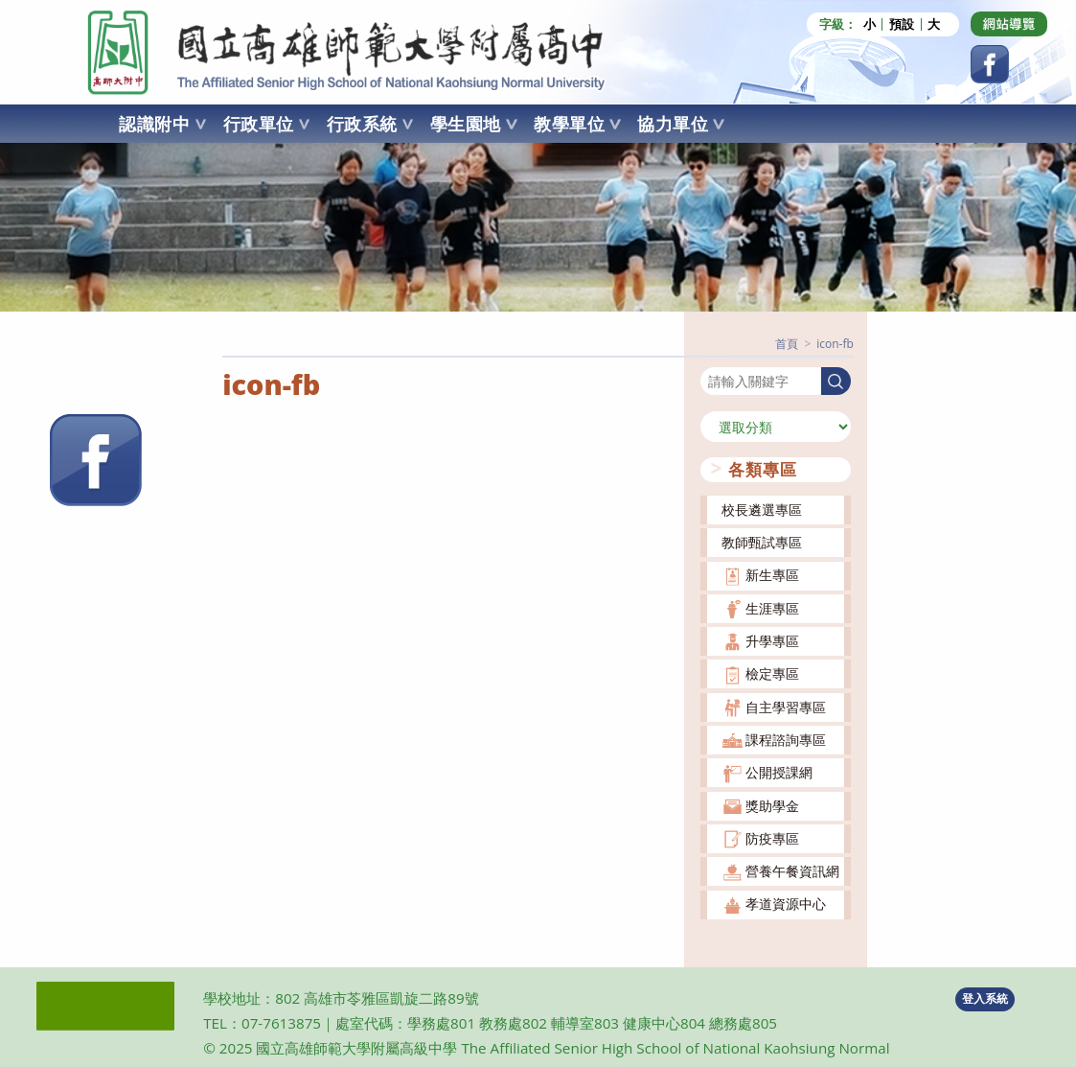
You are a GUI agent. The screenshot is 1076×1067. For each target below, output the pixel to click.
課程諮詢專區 (785, 740)
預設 (901, 24)
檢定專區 (772, 673)
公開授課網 (779, 772)
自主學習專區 (785, 707)
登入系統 (985, 998)
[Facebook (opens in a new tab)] (990, 64)
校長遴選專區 (761, 509)
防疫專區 (772, 838)
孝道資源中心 (785, 903)
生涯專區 (772, 608)
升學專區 (772, 641)
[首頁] (786, 344)
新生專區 (772, 575)
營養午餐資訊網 (792, 871)
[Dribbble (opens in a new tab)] (1009, 24)
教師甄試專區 (761, 542)
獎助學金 (772, 806)
